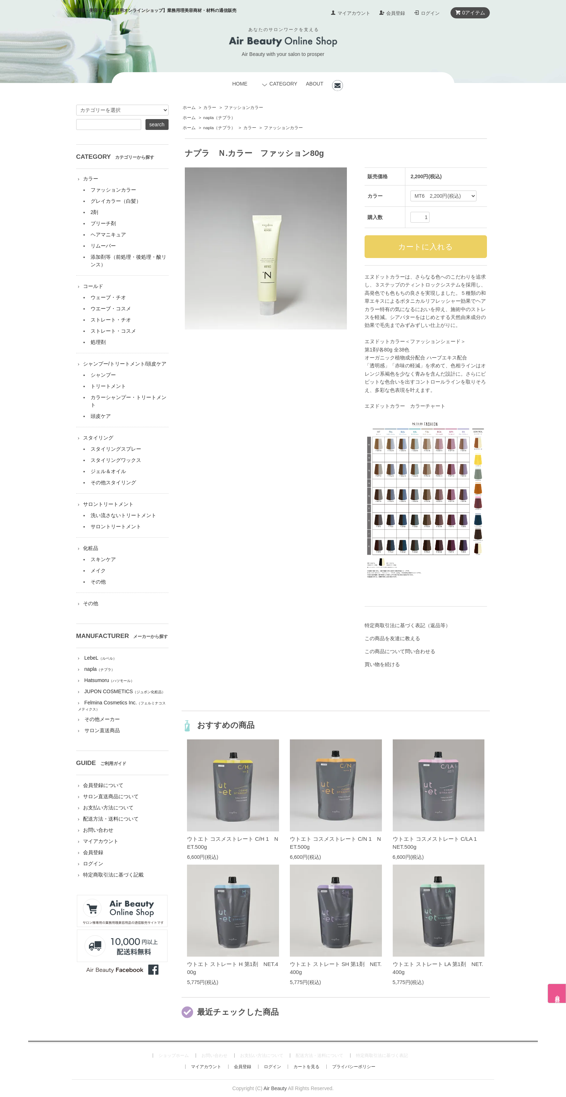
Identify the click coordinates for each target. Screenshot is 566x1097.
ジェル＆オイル (108, 471)
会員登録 (395, 13)
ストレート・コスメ (113, 331)
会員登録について (103, 785)
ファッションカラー (243, 107)
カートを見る (306, 1066)
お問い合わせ (98, 830)
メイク (98, 570)
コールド (93, 286)
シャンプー (103, 375)
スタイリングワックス (116, 460)
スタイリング (98, 438)
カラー (209, 107)
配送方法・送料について (111, 819)
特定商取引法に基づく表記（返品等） (407, 625)
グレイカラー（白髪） (116, 201)
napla (219, 117)
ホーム (189, 107)
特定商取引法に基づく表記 (382, 1055)
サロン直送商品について (111, 796)
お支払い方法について (108, 807)
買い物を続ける (382, 664)
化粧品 (90, 548)
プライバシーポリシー (353, 1066)
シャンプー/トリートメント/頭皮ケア (125, 364)
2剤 (95, 212)
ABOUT (314, 84)
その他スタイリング (113, 482)
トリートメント (108, 386)
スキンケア (103, 559)
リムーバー (103, 246)
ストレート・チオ (111, 320)
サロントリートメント (108, 504)
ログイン (430, 13)
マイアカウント (354, 13)
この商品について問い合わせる (400, 651)
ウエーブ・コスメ (111, 308)
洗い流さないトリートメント (123, 515)
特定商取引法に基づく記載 (113, 875)
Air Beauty (275, 1088)
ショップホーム (173, 1055)
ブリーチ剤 (103, 223)
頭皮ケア (101, 416)
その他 (98, 582)
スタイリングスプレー (116, 449)
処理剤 (98, 342)
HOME (239, 84)
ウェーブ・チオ (108, 297)
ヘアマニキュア (108, 234)
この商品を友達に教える (392, 638)
